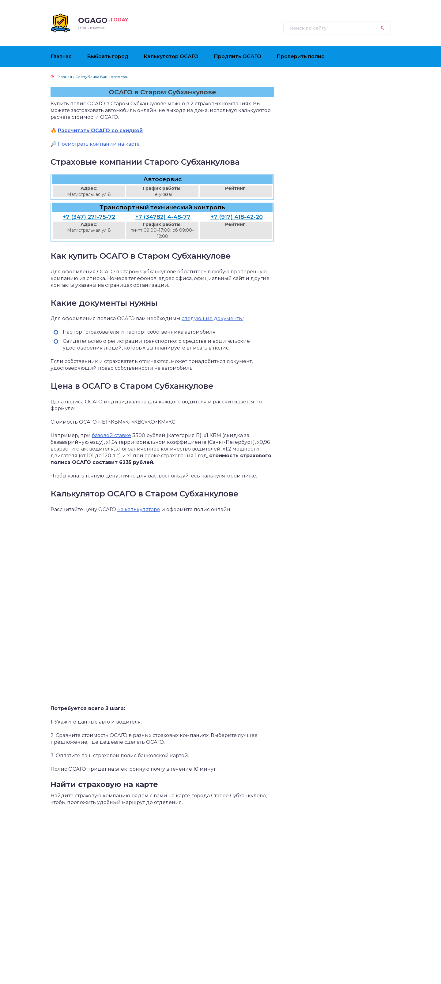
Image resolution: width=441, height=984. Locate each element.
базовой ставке (111, 435)
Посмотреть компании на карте (99, 144)
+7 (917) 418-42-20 (237, 217)
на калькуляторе (138, 509)
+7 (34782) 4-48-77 (162, 217)
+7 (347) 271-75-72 (89, 217)
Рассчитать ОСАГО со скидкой (100, 130)
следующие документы (212, 318)
